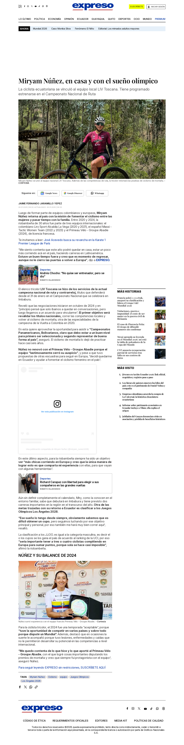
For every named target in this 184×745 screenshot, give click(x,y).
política (39, 19)
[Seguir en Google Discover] (73, 193)
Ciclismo (52, 676)
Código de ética (34, 720)
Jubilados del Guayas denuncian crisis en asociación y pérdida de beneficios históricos (143, 418)
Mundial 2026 (40, 28)
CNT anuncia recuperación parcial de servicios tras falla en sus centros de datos (131, 354)
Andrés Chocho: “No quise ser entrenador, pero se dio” (72, 275)
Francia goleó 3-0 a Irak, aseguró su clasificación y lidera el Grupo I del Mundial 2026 (130, 301)
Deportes (124, 19)
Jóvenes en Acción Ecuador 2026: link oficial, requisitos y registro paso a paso (143, 376)
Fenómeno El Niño (84, 28)
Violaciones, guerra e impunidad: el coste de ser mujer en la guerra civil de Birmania (131, 314)
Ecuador (82, 19)
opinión (69, 19)
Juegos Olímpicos (79, 676)
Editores (101, 720)
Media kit (120, 720)
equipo (63, 676)
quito (111, 19)
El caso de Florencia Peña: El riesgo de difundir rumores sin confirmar (131, 327)
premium (160, 19)
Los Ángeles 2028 (31, 680)
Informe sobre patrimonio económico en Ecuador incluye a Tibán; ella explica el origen (142, 408)
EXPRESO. (103, 260)
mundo (147, 19)
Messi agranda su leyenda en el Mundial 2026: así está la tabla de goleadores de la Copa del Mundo (131, 340)
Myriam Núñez (37, 676)
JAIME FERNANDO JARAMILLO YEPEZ (40, 203)
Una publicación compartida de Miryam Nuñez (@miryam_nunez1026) (57, 449)
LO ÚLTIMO (25, 19)
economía (54, 19)
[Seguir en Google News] (48, 193)
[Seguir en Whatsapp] (97, 193)
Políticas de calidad (148, 720)
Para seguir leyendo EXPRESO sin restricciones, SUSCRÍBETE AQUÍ (62, 667)
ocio (137, 19)
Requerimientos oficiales (70, 720)
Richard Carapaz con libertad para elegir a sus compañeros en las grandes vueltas (69, 483)
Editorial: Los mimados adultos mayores (118, 28)
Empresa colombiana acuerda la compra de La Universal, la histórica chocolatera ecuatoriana (143, 396)
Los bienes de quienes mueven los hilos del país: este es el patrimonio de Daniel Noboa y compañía (143, 385)
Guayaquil (98, 19)
